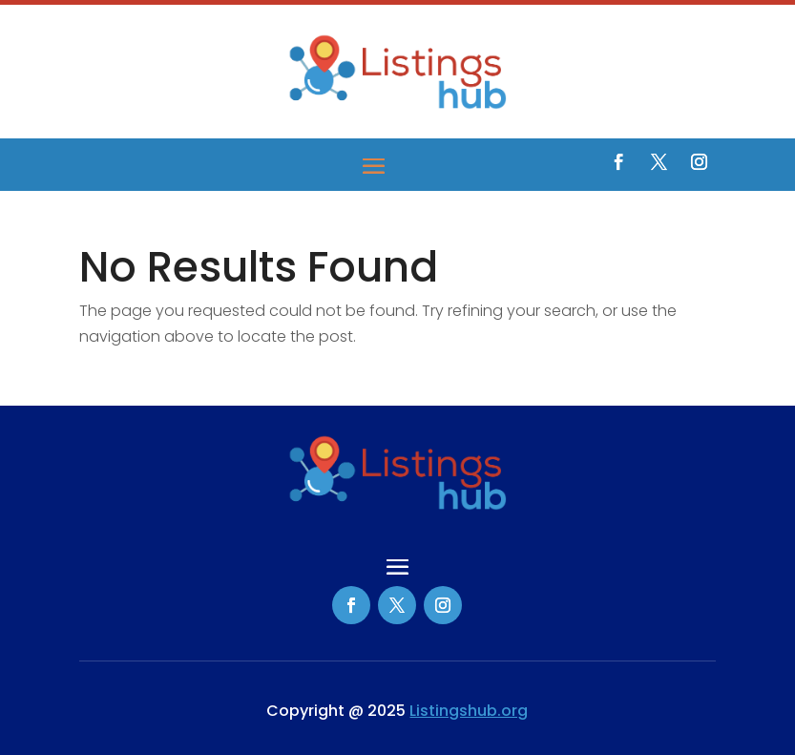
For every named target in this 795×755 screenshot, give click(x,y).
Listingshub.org (468, 711)
